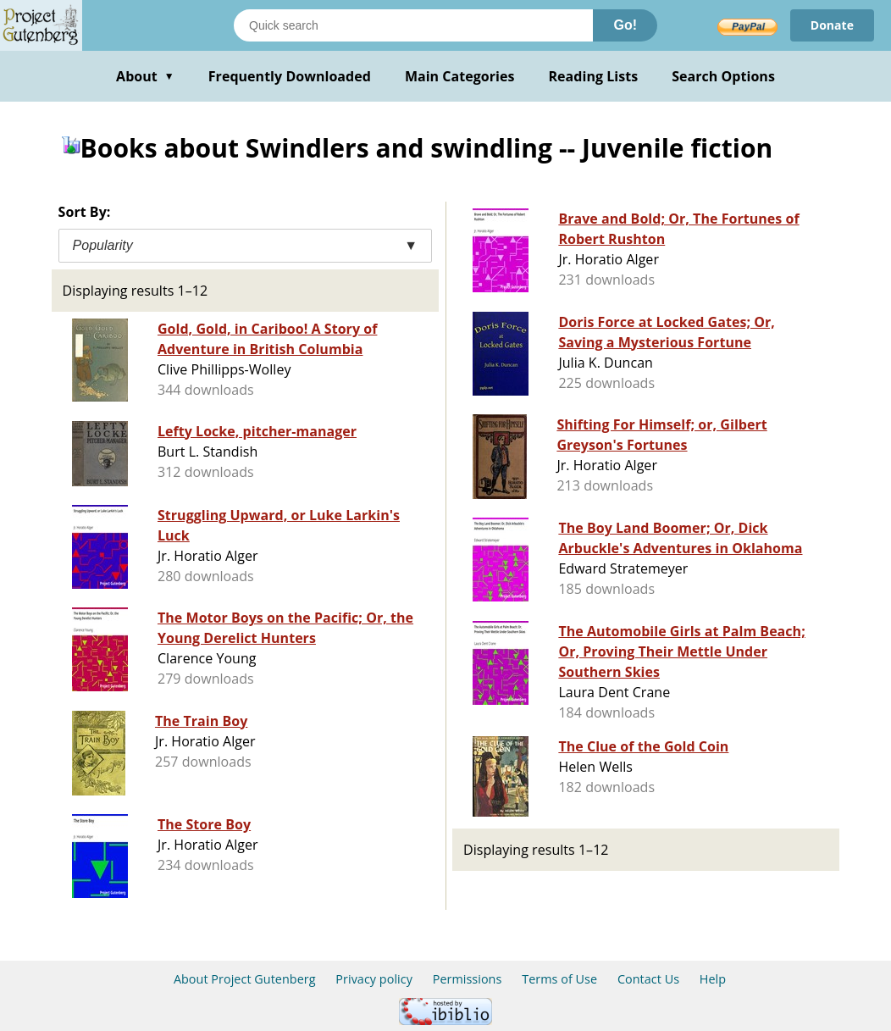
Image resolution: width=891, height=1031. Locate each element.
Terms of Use (559, 979)
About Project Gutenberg (245, 979)
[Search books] (413, 25)
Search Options (723, 76)
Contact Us (648, 979)
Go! (625, 25)
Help (713, 979)
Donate (832, 25)
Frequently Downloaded (289, 76)
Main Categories (460, 76)
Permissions (467, 979)
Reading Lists (594, 76)
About (145, 76)
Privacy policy (373, 979)
